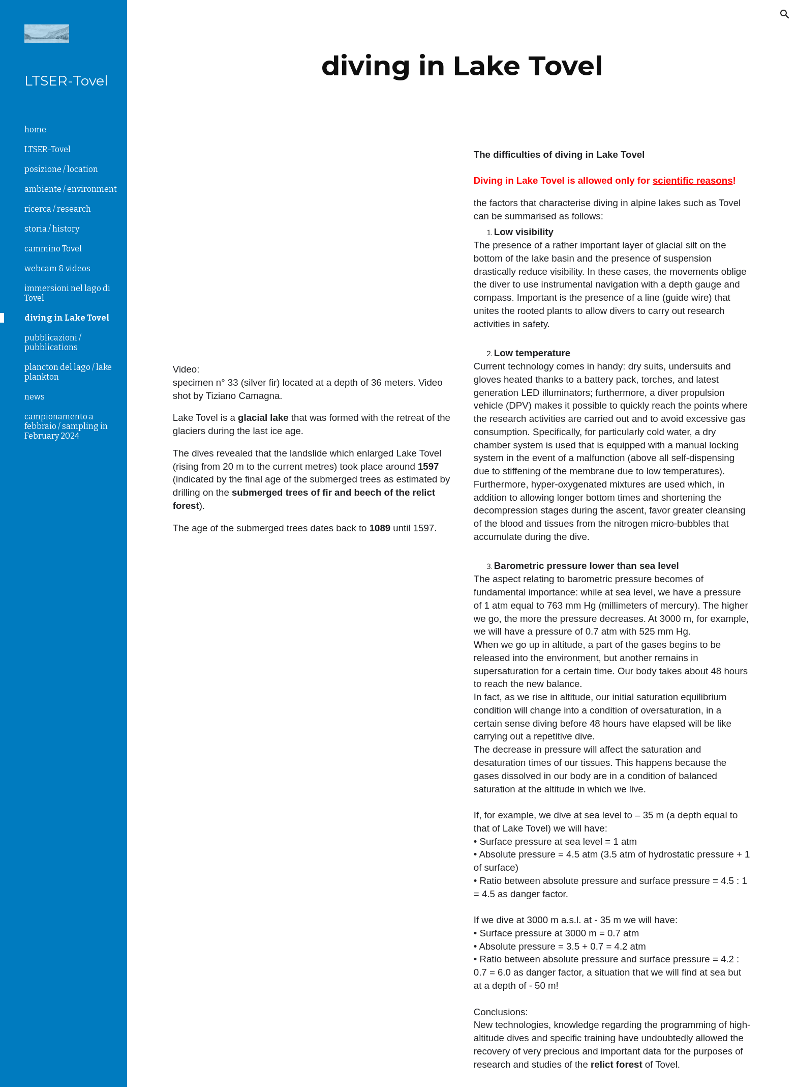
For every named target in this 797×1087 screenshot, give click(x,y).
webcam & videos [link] (57, 268)
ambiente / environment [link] (70, 189)
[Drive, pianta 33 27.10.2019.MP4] (311, 250)
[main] (462, 66)
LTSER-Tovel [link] (47, 149)
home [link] (35, 129)
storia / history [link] (51, 229)
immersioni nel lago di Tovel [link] (67, 293)
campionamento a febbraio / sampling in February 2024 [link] (66, 426)
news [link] (34, 397)
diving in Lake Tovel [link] (66, 318)
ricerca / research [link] (57, 209)
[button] (785, 14)
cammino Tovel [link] (53, 248)
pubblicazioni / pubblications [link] (52, 342)
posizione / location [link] (61, 169)
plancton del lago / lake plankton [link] (68, 372)
